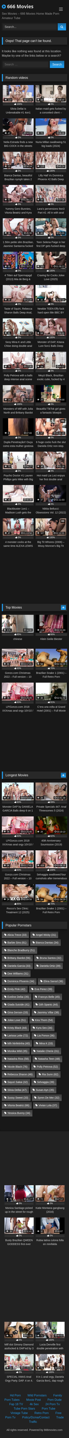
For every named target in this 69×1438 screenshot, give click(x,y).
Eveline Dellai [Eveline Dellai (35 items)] (18, 996)
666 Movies (17, 6)
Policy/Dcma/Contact (36, 1417)
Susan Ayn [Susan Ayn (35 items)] (45, 1089)
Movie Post (33, 1399)
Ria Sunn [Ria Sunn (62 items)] (50, 1074)
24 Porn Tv (52, 1404)
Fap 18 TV (16, 1404)
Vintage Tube (19, 1413)
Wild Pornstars (37, 1395)
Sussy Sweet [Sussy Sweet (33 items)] (17, 1097)
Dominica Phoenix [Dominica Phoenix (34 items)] (20, 981)
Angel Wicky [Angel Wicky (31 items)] (46, 934)
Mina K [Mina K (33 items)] (46, 1043)
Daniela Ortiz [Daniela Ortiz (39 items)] (50, 965)
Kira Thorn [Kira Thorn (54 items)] (44, 1020)
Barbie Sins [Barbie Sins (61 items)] (16, 942)
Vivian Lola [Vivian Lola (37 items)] (48, 1105)
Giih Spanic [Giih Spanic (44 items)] (48, 1004)
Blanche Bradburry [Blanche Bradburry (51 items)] (21, 950)
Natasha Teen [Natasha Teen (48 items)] (49, 1058)
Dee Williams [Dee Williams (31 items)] (17, 973)
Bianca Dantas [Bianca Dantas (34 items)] (47, 942)
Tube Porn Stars (24, 1408)
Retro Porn (41, 1413)
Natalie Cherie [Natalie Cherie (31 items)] (48, 1051)
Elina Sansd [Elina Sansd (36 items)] (53, 981)
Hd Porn (15, 1395)
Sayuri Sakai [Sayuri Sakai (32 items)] (17, 1082)
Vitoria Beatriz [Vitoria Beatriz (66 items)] (18, 1105)
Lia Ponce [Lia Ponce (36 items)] (45, 1035)
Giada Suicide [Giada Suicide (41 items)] (18, 1004)
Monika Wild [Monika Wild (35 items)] (17, 1051)
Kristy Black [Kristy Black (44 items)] (17, 1027)
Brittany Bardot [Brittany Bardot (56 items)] (18, 957)
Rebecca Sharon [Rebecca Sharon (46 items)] (20, 1074)
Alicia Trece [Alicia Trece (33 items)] (16, 934)
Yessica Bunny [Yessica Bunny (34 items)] (18, 1113)
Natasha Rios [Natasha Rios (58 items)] (18, 1058)
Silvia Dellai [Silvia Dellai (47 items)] (16, 1089)
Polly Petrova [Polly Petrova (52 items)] (47, 1066)
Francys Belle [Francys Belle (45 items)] (49, 996)
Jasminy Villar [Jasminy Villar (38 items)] (48, 1012)
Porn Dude (54, 1399)
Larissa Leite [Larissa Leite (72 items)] (17, 1035)
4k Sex (34, 1404)
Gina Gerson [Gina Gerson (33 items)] (17, 1012)
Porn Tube (48, 1408)
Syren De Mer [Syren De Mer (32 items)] (48, 1097)
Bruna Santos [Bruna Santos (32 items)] (50, 957)
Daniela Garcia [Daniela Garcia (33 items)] (18, 965)
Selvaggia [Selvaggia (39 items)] (45, 1082)
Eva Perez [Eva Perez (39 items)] (43, 989)
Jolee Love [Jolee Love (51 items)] (16, 1020)
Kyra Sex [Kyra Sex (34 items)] (44, 1027)
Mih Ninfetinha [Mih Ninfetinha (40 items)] (18, 1043)
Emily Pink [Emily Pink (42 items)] (16, 989)
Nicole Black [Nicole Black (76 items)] (17, 1066)
